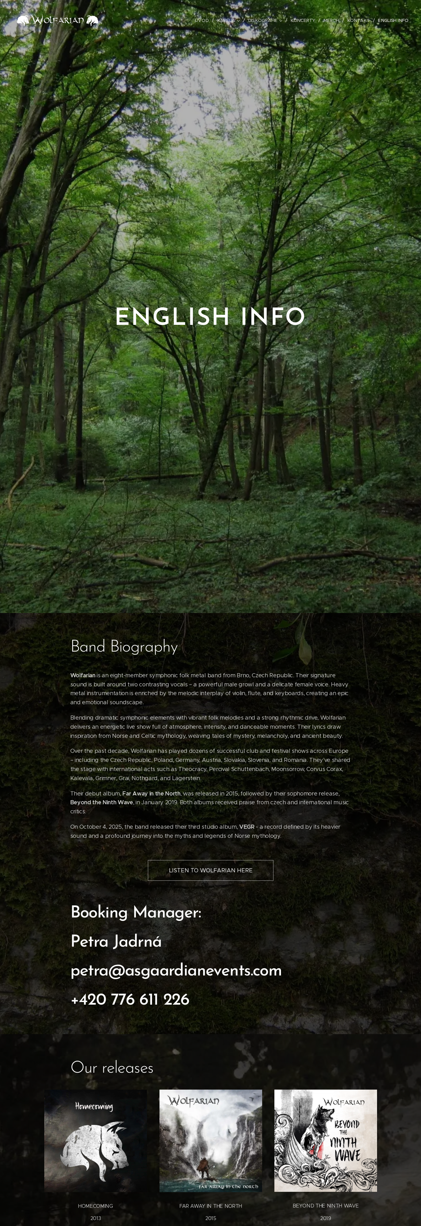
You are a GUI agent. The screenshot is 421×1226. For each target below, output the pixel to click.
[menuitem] (207, 20)
